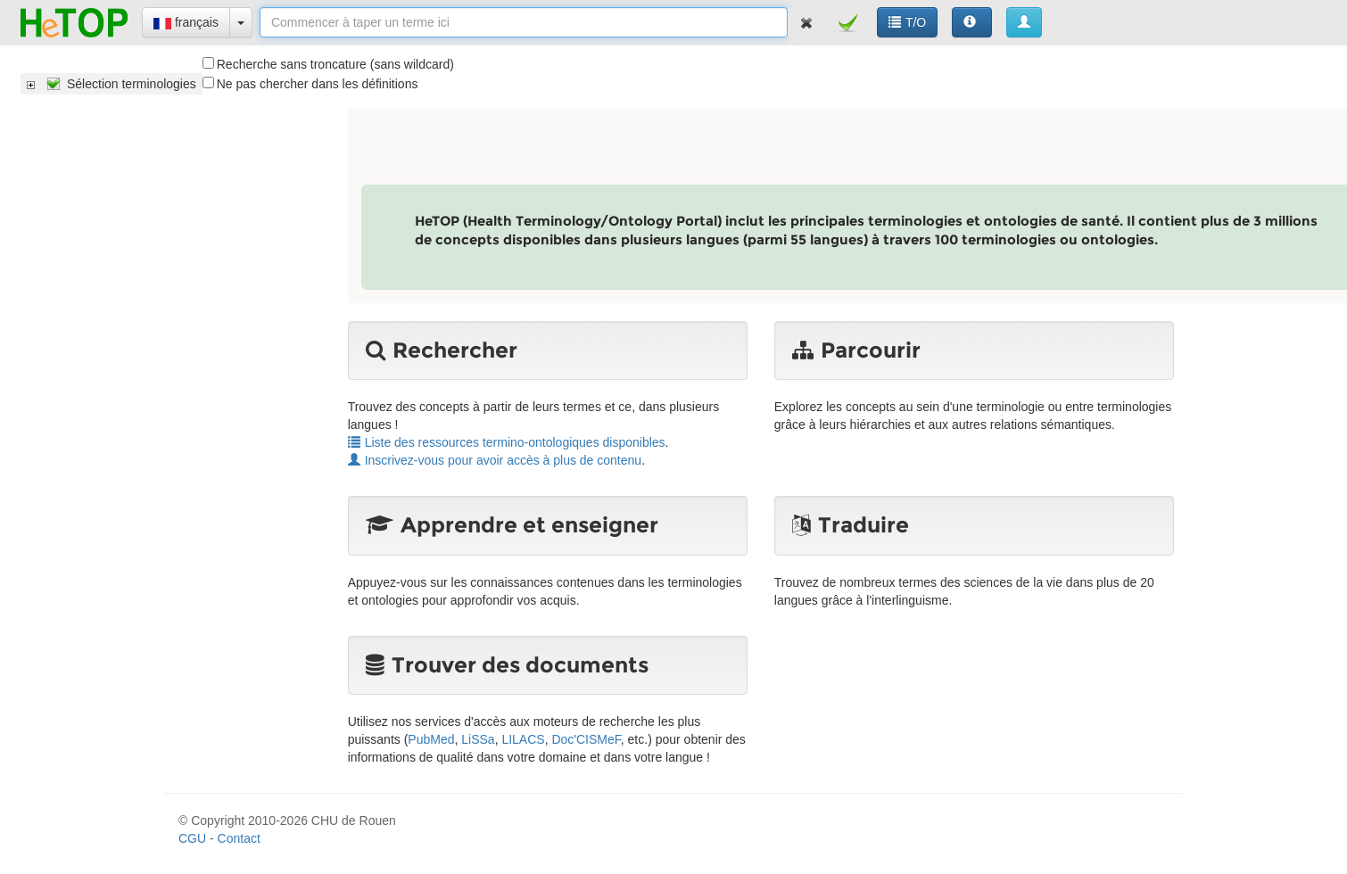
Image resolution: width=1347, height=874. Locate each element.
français (186, 22)
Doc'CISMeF (585, 739)
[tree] (111, 84)
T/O (907, 22)
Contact (239, 838)
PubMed (431, 739)
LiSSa (477, 739)
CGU (192, 838)
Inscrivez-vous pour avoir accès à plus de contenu (495, 460)
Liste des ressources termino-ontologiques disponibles (506, 442)
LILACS (522, 739)
